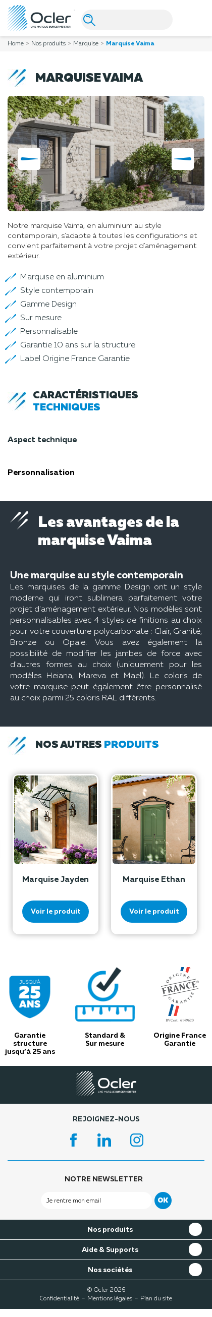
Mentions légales (109, 1299)
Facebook (74, 1140)
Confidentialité (59, 1299)
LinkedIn (106, 1140)
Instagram (138, 1140)
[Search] (127, 20)
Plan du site (156, 1299)
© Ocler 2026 (106, 1290)
